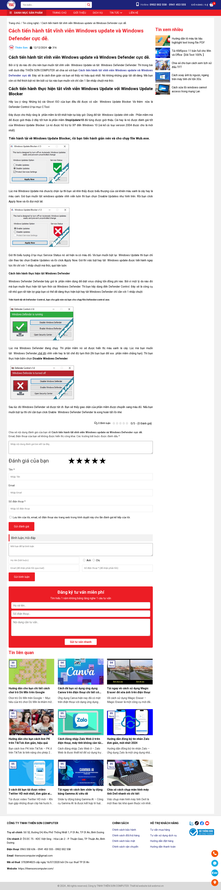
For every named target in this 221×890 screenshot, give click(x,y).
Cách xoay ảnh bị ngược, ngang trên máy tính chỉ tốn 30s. (190, 77)
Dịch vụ (98, 12)
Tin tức (116, 12)
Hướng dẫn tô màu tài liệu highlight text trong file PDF (188, 40)
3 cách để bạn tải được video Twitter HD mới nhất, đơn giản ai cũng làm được (29, 793)
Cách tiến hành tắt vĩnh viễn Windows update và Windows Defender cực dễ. (76, 34)
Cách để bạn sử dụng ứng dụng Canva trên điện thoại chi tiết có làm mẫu (78, 692)
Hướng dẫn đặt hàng (161, 841)
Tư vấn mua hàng (160, 829)
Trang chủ (59, 12)
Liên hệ (133, 12)
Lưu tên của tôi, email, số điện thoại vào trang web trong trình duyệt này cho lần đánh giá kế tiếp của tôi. (71, 517)
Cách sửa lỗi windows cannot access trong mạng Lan (189, 89)
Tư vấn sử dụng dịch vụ (163, 835)
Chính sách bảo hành (124, 829)
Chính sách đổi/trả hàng (126, 835)
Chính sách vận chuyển (125, 846)
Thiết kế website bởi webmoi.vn (147, 885)
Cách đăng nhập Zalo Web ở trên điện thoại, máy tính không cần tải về (79, 742)
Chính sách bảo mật (123, 841)
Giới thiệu (79, 12)
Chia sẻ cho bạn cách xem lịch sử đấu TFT (192, 65)
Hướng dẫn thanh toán (163, 846)
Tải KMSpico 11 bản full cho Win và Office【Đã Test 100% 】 (191, 52)
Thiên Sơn (18, 47)
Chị (98, 560)
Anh (89, 560)
